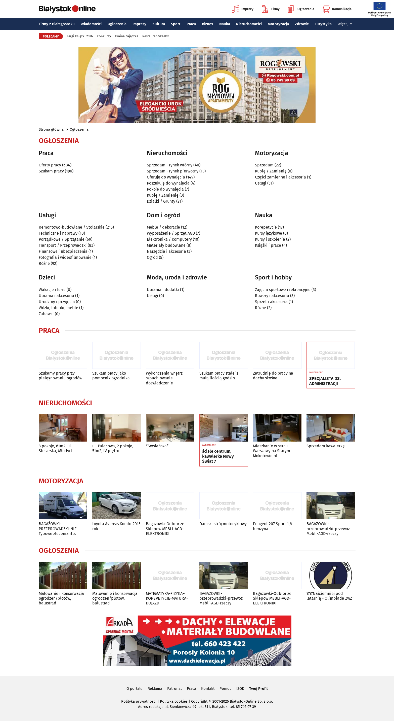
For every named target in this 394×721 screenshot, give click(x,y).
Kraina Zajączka (126, 36)
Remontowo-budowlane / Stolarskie (72, 227)
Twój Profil (258, 688)
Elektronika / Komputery (169, 239)
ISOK (240, 688)
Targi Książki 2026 (80, 36)
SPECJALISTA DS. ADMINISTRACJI (325, 381)
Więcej (345, 24)
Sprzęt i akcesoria (271, 301)
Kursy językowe (268, 233)
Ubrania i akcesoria (56, 295)
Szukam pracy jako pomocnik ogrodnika (111, 375)
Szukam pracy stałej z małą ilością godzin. (218, 375)
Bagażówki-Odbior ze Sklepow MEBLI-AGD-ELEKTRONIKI (165, 528)
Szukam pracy (51, 171)
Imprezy (242, 9)
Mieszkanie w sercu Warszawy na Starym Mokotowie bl (271, 451)
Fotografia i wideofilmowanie (65, 257)
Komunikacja (337, 9)
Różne (44, 263)
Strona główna (51, 129)
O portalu (134, 688)
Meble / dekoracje (163, 227)
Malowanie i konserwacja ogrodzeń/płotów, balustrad (61, 598)
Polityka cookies (174, 701)
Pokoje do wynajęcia (165, 189)
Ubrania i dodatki (163, 289)
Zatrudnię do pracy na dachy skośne (273, 375)
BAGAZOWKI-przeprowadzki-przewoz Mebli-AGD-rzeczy (328, 528)
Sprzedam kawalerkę (326, 446)
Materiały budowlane (166, 245)
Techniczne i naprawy (58, 233)
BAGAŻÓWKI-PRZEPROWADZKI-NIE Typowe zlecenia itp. (58, 528)
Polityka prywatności (138, 701)
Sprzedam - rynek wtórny (169, 165)
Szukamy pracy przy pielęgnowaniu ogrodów (60, 375)
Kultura (158, 24)
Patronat (174, 688)
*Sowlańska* (157, 446)
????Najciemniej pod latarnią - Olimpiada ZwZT (330, 596)
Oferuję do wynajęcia (166, 177)
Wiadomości (91, 24)
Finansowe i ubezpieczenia (63, 251)
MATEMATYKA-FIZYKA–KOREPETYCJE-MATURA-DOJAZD (167, 598)
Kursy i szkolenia (270, 239)
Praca (191, 24)
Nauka (224, 24)
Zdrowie (302, 24)
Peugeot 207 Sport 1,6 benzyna (272, 526)
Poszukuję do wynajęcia (168, 183)
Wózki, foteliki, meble (58, 307)
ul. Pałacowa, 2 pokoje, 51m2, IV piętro (112, 448)
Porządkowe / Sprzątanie (61, 239)
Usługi (260, 183)
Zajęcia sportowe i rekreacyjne (283, 289)
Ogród (152, 257)
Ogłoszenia (301, 9)
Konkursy (104, 36)
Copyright (199, 701)
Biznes (207, 24)
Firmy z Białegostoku (57, 24)
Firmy (271, 9)
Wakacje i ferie (52, 289)
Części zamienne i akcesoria (280, 177)
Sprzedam (264, 165)
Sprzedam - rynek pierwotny (172, 171)
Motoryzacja (278, 24)
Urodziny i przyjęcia (57, 301)
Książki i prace (268, 245)
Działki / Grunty (161, 201)
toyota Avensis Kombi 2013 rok (116, 526)
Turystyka (323, 24)
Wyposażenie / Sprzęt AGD (171, 233)
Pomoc (225, 688)
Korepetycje (266, 227)
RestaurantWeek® (155, 36)
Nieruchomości (249, 24)
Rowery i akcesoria (272, 295)
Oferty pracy (50, 165)
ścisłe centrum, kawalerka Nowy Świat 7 (218, 456)
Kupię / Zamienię (163, 195)
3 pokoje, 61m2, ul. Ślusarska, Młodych (56, 448)
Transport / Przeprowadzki (63, 245)
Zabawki (46, 313)
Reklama (155, 688)
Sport (176, 24)
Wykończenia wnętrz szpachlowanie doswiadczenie (164, 378)
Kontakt (207, 688)
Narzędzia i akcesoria (166, 251)
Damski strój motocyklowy (223, 523)
